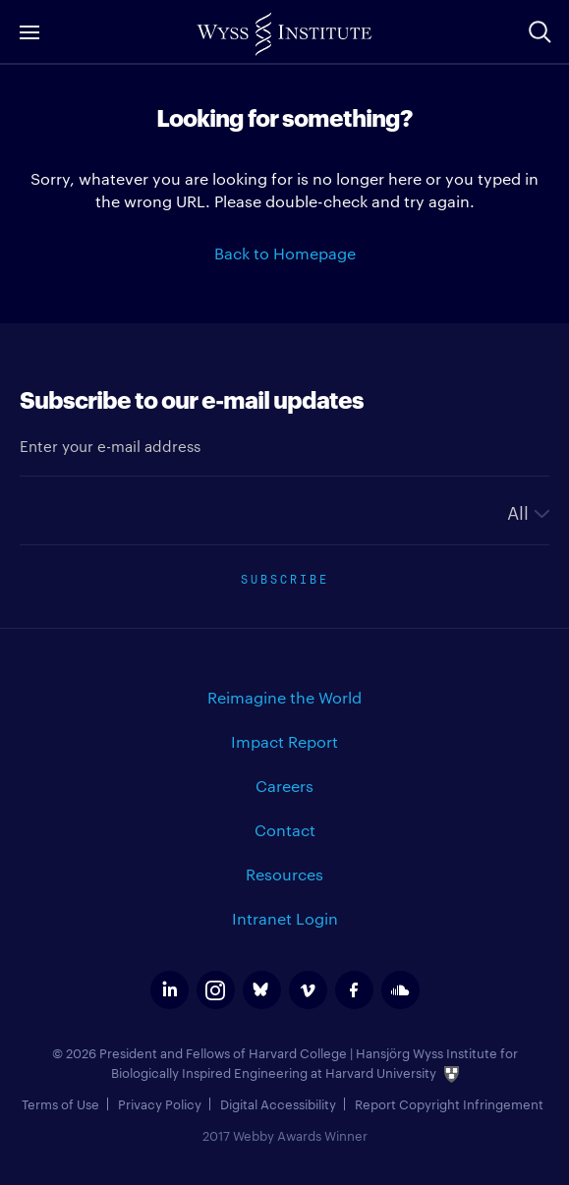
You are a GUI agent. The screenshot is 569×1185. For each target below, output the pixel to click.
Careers (284, 785)
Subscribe (285, 577)
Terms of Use (60, 1103)
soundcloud (400, 990)
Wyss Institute (284, 34)
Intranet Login (285, 918)
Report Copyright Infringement (449, 1103)
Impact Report (284, 741)
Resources (284, 874)
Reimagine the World (284, 697)
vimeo (308, 990)
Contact (285, 829)
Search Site (539, 31)
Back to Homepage (285, 253)
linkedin (169, 990)
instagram (216, 990)
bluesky (262, 990)
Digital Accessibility (278, 1103)
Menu (29, 32)
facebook (354, 990)
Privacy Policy (159, 1103)
